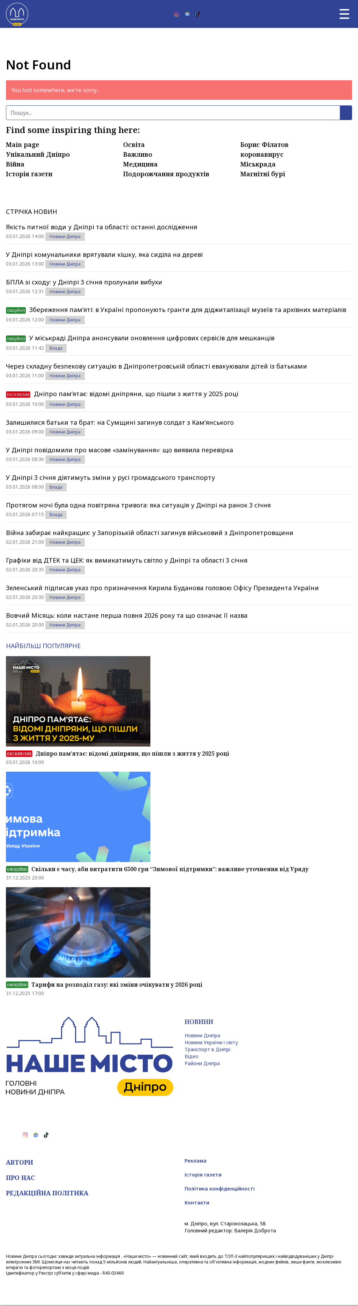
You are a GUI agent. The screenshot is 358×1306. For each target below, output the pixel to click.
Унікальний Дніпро (38, 154)
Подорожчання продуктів (166, 174)
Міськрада (258, 164)
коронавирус (262, 154)
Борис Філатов (264, 144)
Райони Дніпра (202, 1063)
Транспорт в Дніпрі (207, 1049)
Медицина (140, 164)
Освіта (134, 144)
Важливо (137, 154)
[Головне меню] (344, 14)
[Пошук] (173, 112)
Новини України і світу (211, 1042)
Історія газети (29, 174)
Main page (22, 144)
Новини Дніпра (65, 236)
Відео (192, 1056)
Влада (56, 348)
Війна (15, 164)
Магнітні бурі (262, 174)
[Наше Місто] (17, 14)
